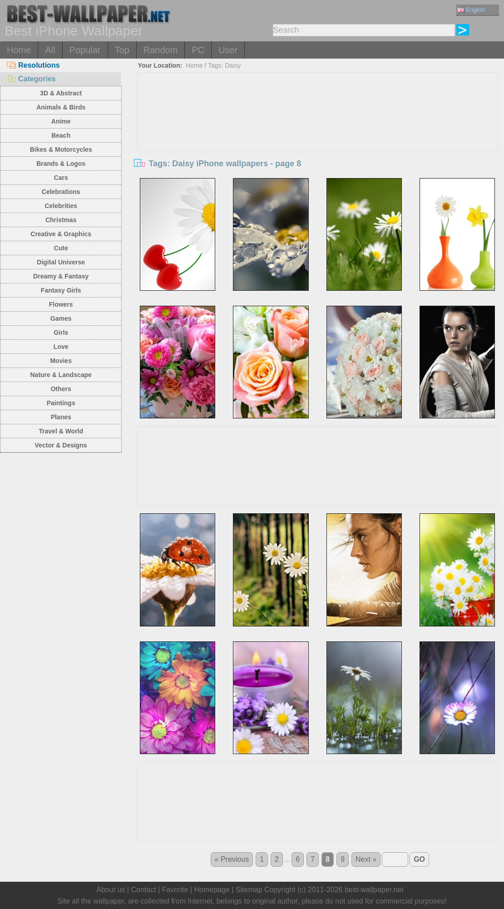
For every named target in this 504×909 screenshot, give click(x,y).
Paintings (61, 403)
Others (61, 388)
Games (61, 318)
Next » (366, 859)
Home (19, 50)
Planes (61, 417)
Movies (60, 360)
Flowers (61, 304)
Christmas (60, 220)
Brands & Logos (60, 163)
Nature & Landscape (61, 374)
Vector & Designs (61, 445)
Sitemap (249, 890)
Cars (61, 177)
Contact (143, 890)
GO (419, 859)
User (227, 50)
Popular (85, 50)
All (50, 50)
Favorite (175, 890)
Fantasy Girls (61, 290)
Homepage (212, 890)
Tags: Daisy (224, 65)
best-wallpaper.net (374, 890)
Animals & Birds (60, 107)
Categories (31, 79)
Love (61, 346)
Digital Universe (61, 262)
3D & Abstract (61, 93)
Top (122, 50)
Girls (61, 332)
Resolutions (33, 65)
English (471, 9)
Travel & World (61, 431)
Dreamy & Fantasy (61, 276)
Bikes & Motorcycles (61, 149)
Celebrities (60, 205)
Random (160, 50)
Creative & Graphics (60, 234)
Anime (61, 121)
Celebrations (61, 191)
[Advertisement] (318, 140)
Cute (61, 248)
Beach (60, 135)
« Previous (232, 859)
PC (198, 50)
